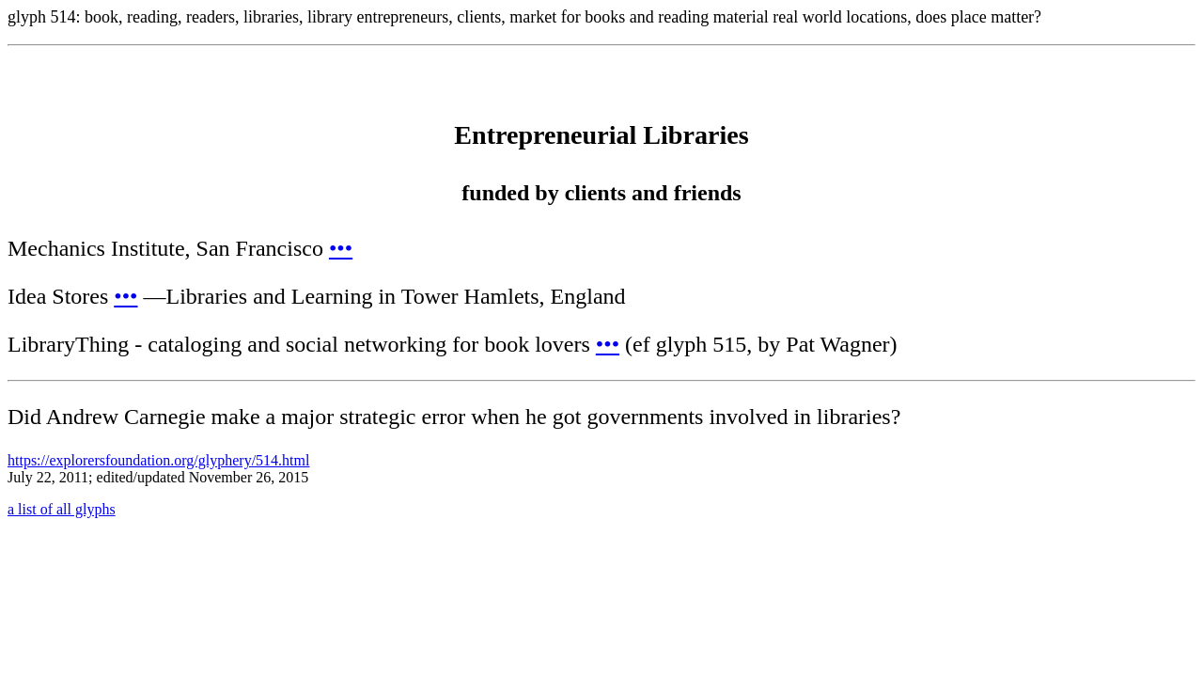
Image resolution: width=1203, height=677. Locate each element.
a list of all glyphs (62, 509)
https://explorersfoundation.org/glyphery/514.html (158, 460)
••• (340, 248)
